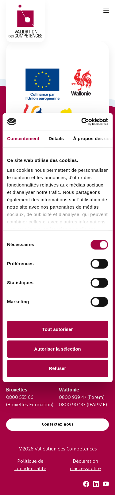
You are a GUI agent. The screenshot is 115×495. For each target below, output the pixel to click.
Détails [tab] (56, 138)
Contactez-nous (58, 424)
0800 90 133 (72, 405)
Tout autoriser (57, 329)
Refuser (57, 368)
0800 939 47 (72, 397)
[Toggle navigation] (106, 10)
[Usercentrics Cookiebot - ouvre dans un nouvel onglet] (82, 122)
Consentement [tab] (23, 138)
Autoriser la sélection (57, 349)
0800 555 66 (19, 397)
